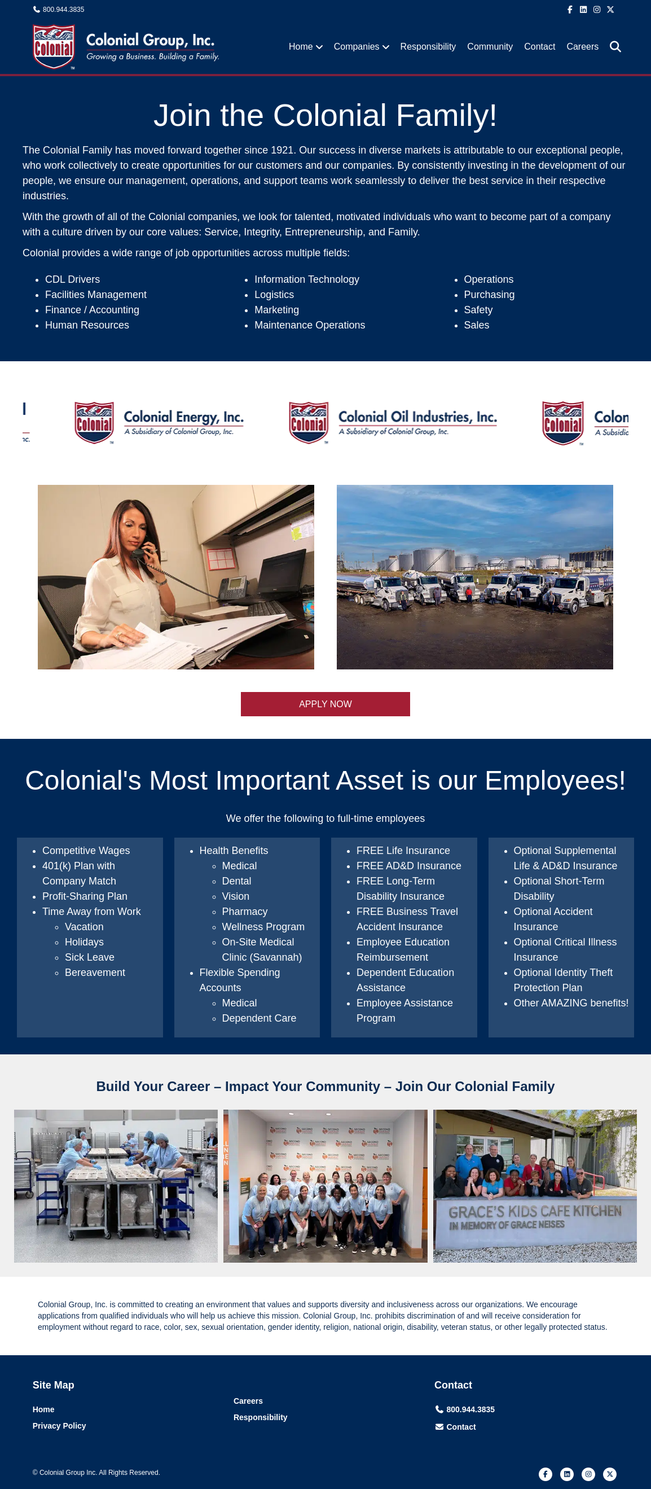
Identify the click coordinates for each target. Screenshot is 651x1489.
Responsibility (428, 46)
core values (173, 232)
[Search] (611, 47)
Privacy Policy (59, 1425)
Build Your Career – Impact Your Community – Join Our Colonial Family (325, 1086)
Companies (357, 46)
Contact (539, 46)
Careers (582, 46)
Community (490, 46)
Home (301, 46)
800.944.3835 (63, 10)
